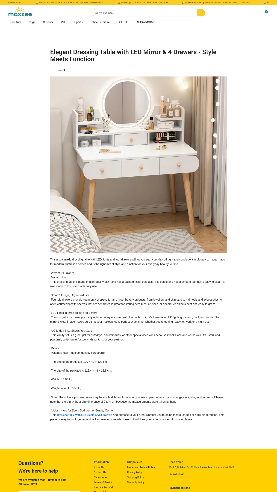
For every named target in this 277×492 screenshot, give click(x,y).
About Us (99, 467)
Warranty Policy (135, 482)
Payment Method (103, 487)
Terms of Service (103, 482)
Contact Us (100, 472)
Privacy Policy (134, 472)
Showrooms (100, 477)
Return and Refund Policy (141, 467)
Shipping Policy (135, 477)
